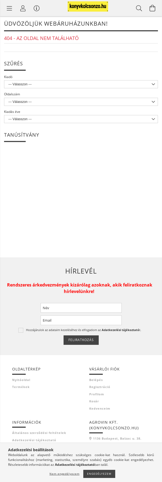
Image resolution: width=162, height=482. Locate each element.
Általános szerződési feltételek (39, 433)
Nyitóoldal (21, 380)
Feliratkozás (81, 340)
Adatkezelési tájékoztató (34, 440)
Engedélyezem (99, 474)
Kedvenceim (99, 408)
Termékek (21, 387)
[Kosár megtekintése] (152, 8)
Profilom (96, 394)
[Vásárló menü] (36, 8)
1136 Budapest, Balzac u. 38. (117, 438)
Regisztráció (99, 387)
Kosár (94, 401)
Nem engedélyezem (64, 474)
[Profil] (23, 8)
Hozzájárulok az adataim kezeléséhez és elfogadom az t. (83, 330)
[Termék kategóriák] (9, 8)
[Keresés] (139, 8)
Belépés (96, 380)
